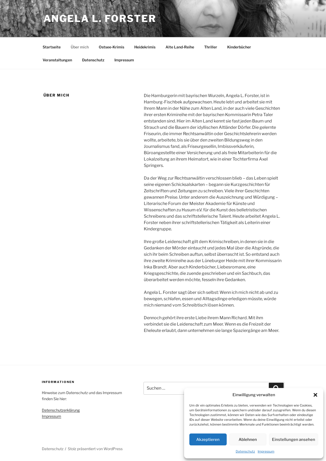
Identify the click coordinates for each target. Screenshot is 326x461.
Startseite (52, 47)
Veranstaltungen (57, 60)
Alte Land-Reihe (180, 47)
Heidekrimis (144, 47)
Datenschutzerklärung (61, 410)
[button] (315, 395)
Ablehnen (248, 439)
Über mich (80, 47)
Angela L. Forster (99, 18)
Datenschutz (245, 451)
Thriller (210, 47)
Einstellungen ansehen (293, 439)
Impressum (266, 451)
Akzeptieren (208, 439)
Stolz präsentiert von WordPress (95, 448)
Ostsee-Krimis (111, 47)
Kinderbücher (239, 47)
